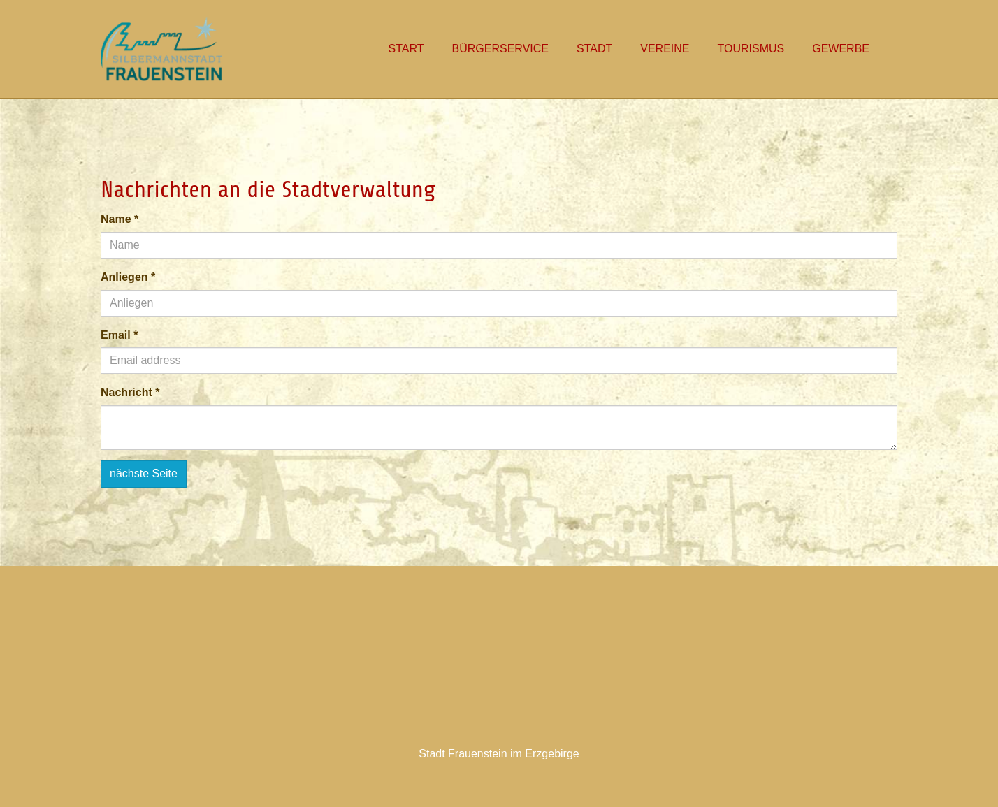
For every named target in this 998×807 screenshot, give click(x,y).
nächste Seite (144, 473)
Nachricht (130, 392)
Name (119, 219)
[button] (594, 49)
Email (119, 335)
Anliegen (128, 277)
